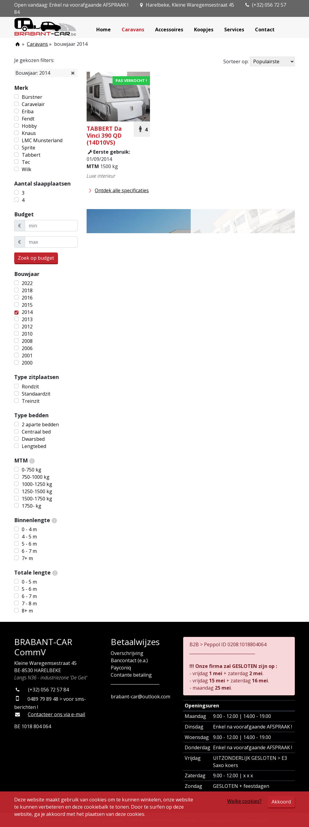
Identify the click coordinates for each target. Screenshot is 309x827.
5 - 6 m (29, 543)
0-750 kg (31, 469)
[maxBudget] (51, 242)
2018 (27, 290)
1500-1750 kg (37, 498)
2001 (27, 355)
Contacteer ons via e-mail (56, 714)
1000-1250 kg (37, 484)
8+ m (27, 610)
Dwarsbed (33, 439)
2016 (27, 297)
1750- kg (31, 506)
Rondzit (30, 386)
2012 (27, 326)
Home (103, 29)
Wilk (26, 169)
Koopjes (203, 29)
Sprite (28, 147)
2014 (27, 312)
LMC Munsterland (42, 140)
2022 (27, 283)
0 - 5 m (29, 581)
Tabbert (31, 155)
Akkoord (281, 801)
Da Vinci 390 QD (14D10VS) (104, 135)
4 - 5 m (29, 536)
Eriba (27, 111)
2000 (27, 362)
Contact (265, 29)
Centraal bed (36, 431)
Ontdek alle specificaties (118, 190)
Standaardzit (36, 393)
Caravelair (33, 104)
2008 (27, 341)
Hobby (29, 126)
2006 (27, 348)
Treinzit (31, 401)
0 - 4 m (29, 529)
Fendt (28, 118)
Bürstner (32, 97)
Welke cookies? (244, 801)
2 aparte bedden (40, 424)
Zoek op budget (36, 258)
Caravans (133, 29)
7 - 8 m (29, 603)
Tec (26, 162)
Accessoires (169, 29)
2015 (27, 305)
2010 (27, 333)
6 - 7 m (29, 551)
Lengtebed (34, 446)
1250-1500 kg (37, 491)
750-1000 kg (35, 477)
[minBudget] (51, 225)
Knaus (29, 133)
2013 (27, 319)
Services (234, 29)
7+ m (27, 558)
